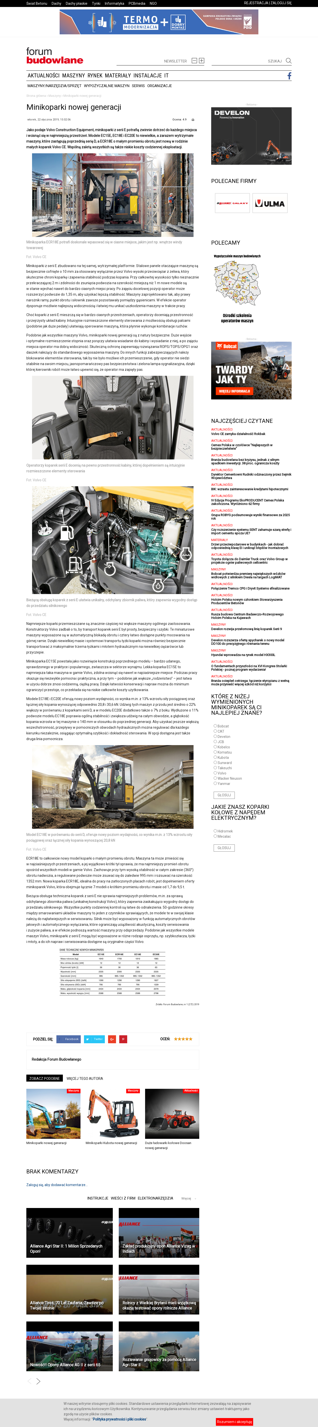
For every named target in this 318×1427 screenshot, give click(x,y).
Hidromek (225, 831)
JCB (221, 742)
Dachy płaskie (76, 3)
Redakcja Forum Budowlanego (56, 1059)
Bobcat (223, 726)
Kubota (223, 758)
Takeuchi (225, 768)
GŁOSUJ (224, 795)
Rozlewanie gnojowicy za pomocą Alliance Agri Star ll (159, 1362)
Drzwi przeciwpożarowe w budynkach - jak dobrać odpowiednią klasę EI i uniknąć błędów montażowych (249, 546)
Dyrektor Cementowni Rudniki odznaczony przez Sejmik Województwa (251, 476)
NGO (153, 3)
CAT (221, 731)
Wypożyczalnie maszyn (106, 86)
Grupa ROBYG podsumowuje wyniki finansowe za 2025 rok (250, 516)
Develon (224, 737)
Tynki (96, 3)
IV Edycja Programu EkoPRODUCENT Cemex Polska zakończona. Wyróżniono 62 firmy (247, 502)
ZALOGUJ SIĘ (281, 3)
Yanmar (224, 784)
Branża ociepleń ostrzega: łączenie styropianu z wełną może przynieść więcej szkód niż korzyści (250, 682)
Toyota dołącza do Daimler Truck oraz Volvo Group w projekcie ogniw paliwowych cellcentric (249, 560)
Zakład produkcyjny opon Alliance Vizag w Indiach (158, 1249)
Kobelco (224, 747)
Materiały (118, 75)
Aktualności (44, 75)
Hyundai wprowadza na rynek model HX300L (243, 655)
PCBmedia (137, 3)
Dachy (56, 3)
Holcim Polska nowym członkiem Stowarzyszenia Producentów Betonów (246, 601)
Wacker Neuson (230, 778)
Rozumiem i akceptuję (234, 1422)
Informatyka (114, 3)
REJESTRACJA (256, 3)
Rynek (94, 75)
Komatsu (225, 752)
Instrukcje (96, 1198)
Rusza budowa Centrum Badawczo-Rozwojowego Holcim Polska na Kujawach (247, 616)
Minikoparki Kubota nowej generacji (111, 1143)
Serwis (138, 86)
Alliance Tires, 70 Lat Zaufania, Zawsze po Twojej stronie (67, 1306)
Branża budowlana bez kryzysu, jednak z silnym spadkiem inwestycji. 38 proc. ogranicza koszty (245, 461)
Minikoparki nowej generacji (46, 1143)
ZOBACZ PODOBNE (44, 1079)
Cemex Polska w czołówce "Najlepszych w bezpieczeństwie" (242, 446)
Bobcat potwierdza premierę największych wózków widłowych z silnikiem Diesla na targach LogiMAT (248, 575)
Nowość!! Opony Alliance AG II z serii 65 (65, 1365)
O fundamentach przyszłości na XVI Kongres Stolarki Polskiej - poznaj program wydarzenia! (249, 667)
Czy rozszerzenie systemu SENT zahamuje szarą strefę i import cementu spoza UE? (251, 531)
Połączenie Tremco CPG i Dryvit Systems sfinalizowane (250, 588)
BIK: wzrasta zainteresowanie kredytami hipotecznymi (249, 489)
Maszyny (73, 75)
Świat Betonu (36, 3)
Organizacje (159, 86)
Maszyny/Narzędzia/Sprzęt (54, 86)
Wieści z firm (122, 1198)
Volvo (222, 773)
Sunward (225, 763)
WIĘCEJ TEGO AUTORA (85, 1079)
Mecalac (224, 836)
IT (166, 75)
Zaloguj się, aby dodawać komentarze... (57, 1185)
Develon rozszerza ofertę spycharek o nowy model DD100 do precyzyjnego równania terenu (247, 642)
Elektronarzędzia (155, 1198)
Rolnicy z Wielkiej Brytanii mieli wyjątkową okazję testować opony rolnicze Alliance (159, 1306)
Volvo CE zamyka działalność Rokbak (238, 434)
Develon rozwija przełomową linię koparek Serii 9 (246, 629)
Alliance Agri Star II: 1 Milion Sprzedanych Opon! (66, 1249)
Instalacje (147, 75)
